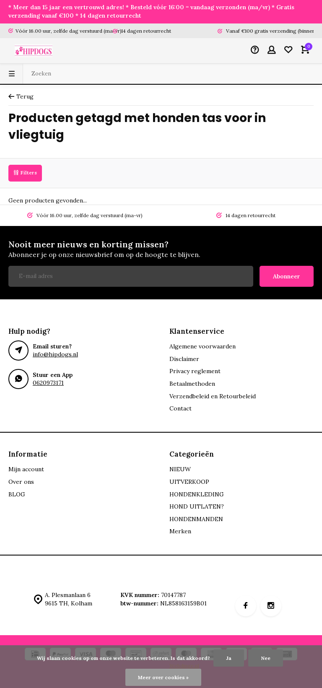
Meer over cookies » (163, 677)
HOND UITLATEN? (196, 506)
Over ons (21, 481)
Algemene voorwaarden (202, 346)
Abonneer (286, 276)
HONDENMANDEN (196, 519)
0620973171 (48, 383)
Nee (265, 658)
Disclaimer (184, 359)
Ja (228, 658)
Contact (180, 408)
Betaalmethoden (192, 383)
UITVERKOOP (189, 481)
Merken (180, 531)
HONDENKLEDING (196, 494)
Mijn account (26, 469)
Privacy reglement (195, 371)
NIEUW (180, 469)
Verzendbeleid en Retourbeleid (212, 396)
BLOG (16, 494)
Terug (21, 96)
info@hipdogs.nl (55, 354)
